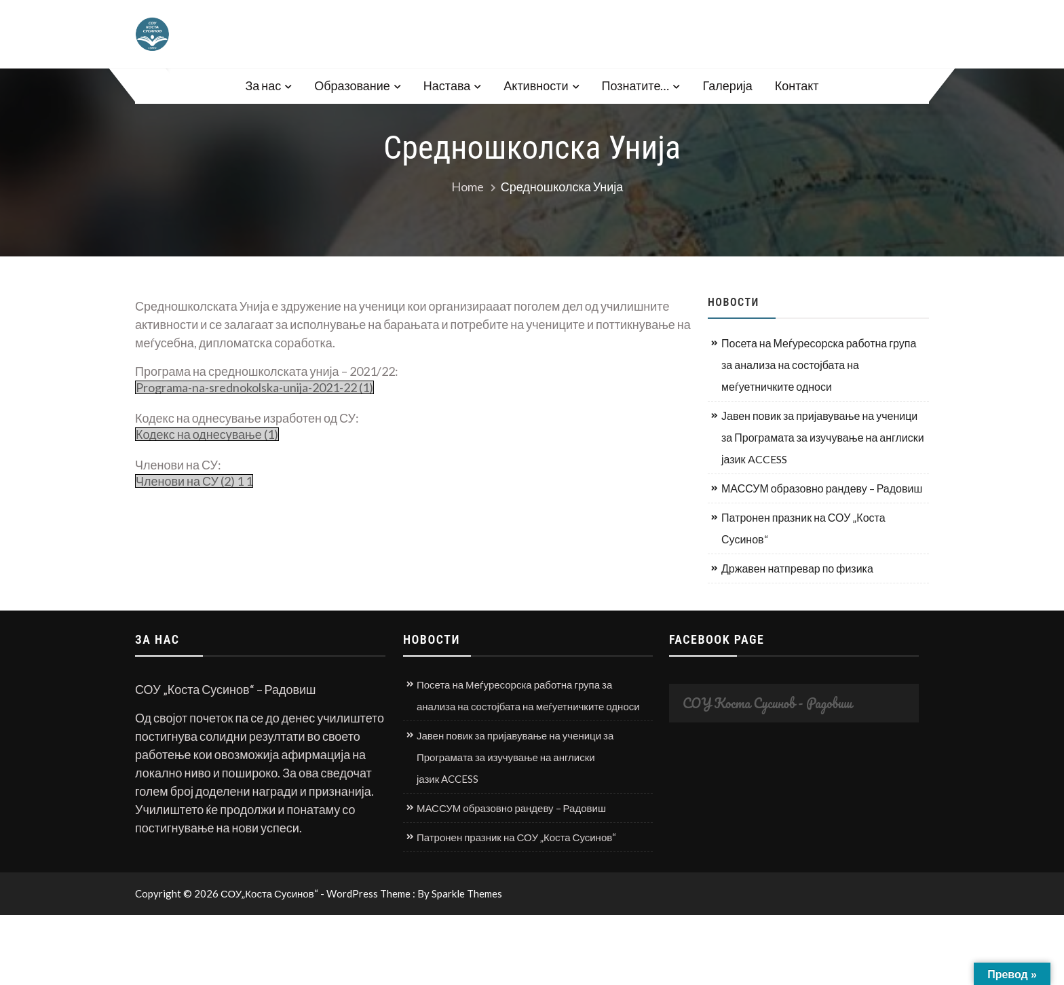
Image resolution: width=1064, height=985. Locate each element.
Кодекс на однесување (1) (207, 434)
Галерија (727, 85)
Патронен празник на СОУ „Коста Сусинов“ (803, 528)
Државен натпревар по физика (797, 568)
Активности (536, 85)
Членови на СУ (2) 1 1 (194, 481)
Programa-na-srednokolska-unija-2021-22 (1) (254, 387)
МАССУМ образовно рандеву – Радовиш (821, 488)
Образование (352, 85)
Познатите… (636, 85)
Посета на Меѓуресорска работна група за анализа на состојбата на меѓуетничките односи (818, 364)
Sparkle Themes (467, 893)
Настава (446, 85)
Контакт (797, 85)
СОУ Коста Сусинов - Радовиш (767, 703)
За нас (263, 85)
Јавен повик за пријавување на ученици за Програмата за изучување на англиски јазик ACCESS (822, 437)
